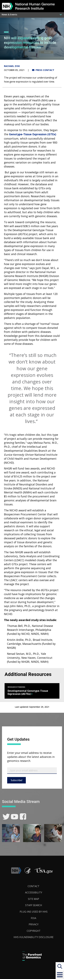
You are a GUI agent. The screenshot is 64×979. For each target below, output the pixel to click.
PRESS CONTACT (43, 69)
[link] (6, 816)
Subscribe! (16, 780)
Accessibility (33, 892)
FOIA (33, 918)
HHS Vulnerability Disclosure (33, 937)
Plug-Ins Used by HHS (34, 911)
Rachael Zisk (12, 65)
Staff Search (33, 905)
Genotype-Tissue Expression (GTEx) (32, 134)
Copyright (33, 931)
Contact (33, 886)
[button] (60, 975)
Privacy (33, 924)
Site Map (33, 899)
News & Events (9, 14)
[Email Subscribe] (32, 770)
